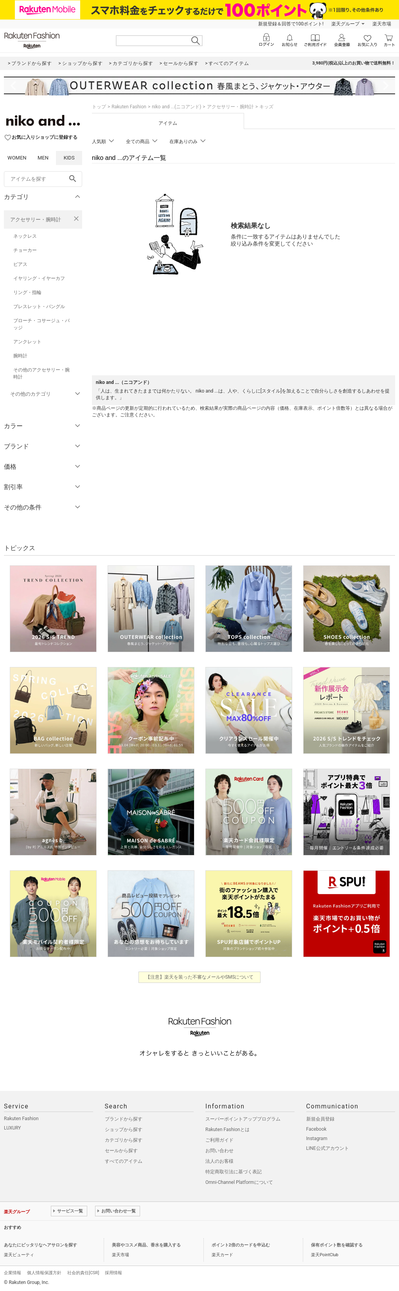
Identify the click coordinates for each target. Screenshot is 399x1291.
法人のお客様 (219, 1161)
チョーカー (25, 250)
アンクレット (27, 341)
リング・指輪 (27, 292)
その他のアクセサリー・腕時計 (41, 373)
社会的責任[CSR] (83, 1272)
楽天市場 (381, 24)
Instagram (316, 1138)
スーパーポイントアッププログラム (242, 1119)
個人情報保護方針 (44, 1272)
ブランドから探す (123, 1119)
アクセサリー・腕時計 (35, 219)
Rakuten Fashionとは (227, 1129)
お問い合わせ (219, 1150)
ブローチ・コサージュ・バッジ (41, 324)
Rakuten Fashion (128, 106)
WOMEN (17, 158)
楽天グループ (345, 24)
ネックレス (25, 236)
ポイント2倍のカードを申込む (241, 1245)
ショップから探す (123, 1129)
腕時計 (20, 356)
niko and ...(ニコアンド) (176, 106)
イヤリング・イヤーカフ (39, 278)
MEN (43, 158)
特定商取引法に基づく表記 (233, 1171)
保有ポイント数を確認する (337, 1245)
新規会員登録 (320, 1119)
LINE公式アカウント (327, 1148)
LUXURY (12, 1128)
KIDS (69, 158)
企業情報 (12, 1272)
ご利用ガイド (219, 1140)
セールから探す (121, 1150)
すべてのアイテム (123, 1161)
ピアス (20, 264)
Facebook (316, 1129)
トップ (99, 106)
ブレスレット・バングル (39, 306)
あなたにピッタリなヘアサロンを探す (40, 1245)
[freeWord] (43, 179)
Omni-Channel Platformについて (239, 1182)
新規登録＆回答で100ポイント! (291, 24)
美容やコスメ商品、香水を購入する (146, 1245)
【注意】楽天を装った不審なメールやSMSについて (200, 977)
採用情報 (113, 1272)
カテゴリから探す (123, 1140)
